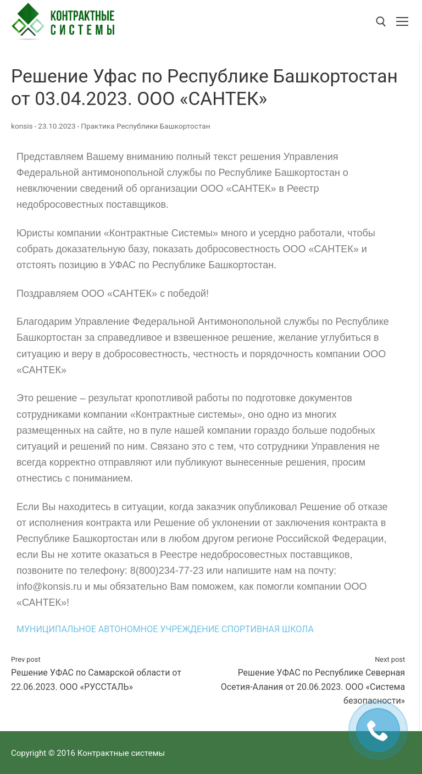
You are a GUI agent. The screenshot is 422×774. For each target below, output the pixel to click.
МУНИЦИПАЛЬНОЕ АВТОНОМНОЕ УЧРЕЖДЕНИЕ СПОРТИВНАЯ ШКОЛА (165, 629)
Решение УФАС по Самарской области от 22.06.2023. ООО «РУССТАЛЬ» (107, 673)
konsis (22, 125)
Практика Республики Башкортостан (145, 125)
